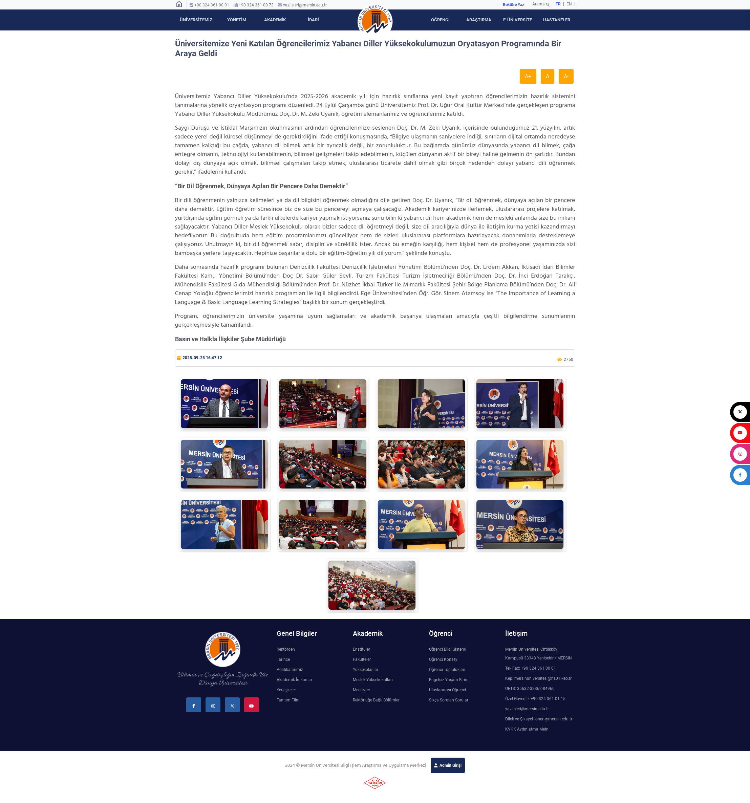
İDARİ (313, 19)
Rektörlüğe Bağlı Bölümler (376, 700)
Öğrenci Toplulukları (447, 669)
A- (566, 76)
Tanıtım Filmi (289, 700)
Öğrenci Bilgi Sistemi (447, 649)
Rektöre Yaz (513, 4)
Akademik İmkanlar (294, 679)
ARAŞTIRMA (478, 19)
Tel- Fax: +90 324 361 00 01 (530, 668)
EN (569, 4)
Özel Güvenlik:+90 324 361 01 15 (535, 698)
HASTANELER (556, 19)
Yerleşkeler (286, 690)
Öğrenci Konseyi (443, 659)
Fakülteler (362, 659)
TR (558, 4)
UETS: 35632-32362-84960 (530, 688)
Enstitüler (361, 649)
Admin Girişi (451, 765)
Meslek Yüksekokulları (373, 679)
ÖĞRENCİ (440, 19)
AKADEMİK (275, 19)
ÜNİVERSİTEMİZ (196, 19)
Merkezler (361, 690)
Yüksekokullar (365, 669)
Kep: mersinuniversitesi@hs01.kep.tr (538, 678)
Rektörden (286, 649)
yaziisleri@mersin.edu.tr (305, 5)
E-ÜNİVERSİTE (517, 19)
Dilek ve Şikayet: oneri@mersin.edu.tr (538, 719)
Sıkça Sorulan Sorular (448, 700)
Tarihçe (283, 659)
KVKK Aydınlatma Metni (527, 729)
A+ (528, 76)
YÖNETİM (236, 19)
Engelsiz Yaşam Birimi (449, 679)
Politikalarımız (290, 669)
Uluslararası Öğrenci (447, 690)
